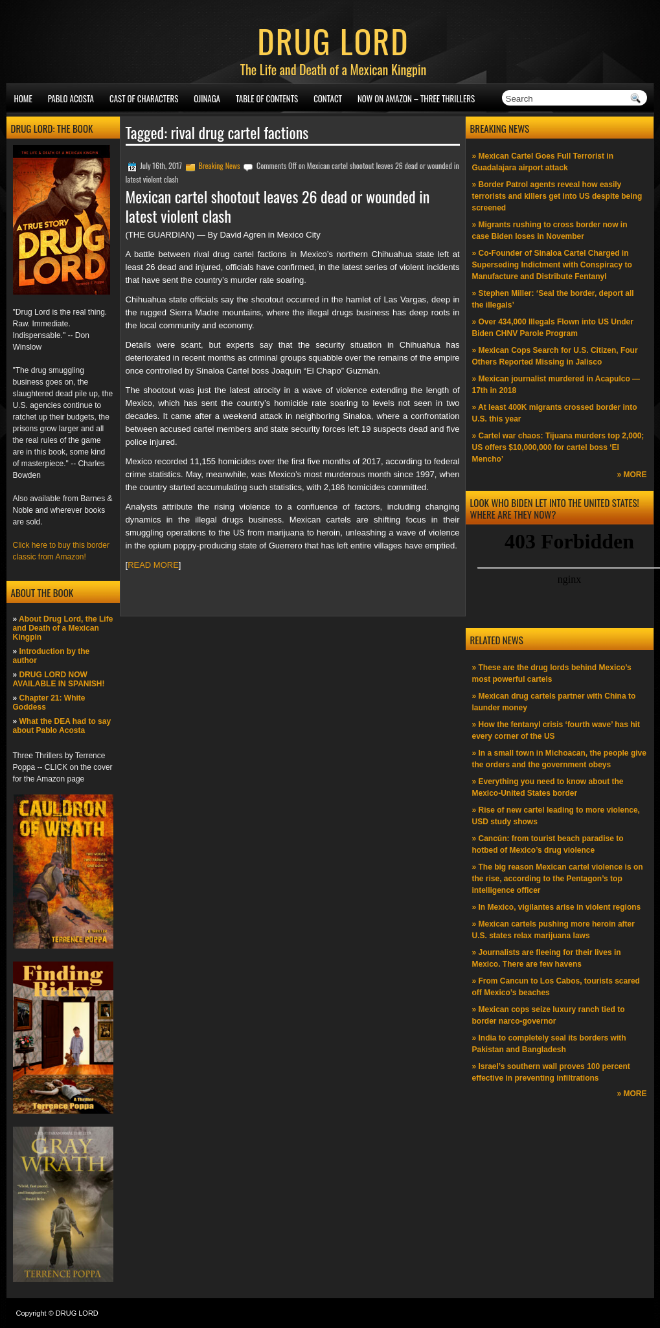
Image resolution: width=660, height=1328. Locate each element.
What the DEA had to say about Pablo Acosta (62, 726)
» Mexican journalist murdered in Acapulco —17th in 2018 (556, 384)
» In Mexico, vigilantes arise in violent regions (556, 907)
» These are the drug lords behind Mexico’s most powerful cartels (552, 673)
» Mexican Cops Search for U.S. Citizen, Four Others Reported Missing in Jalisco (555, 356)
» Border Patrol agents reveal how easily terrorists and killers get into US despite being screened (557, 196)
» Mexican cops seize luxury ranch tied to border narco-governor (548, 1015)
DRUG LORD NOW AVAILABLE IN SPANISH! (59, 679)
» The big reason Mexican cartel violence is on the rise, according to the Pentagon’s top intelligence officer (557, 878)
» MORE (631, 474)
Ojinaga (207, 98)
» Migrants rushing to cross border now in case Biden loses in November (550, 230)
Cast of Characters (143, 98)
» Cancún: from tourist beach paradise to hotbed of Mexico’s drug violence (548, 844)
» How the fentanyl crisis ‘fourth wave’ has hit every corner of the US (556, 730)
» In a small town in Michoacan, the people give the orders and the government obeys (559, 758)
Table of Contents (267, 98)
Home (23, 98)
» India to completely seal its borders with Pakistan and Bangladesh (549, 1043)
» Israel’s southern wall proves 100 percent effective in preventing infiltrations (551, 1072)
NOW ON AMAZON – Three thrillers (416, 98)
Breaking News (219, 165)
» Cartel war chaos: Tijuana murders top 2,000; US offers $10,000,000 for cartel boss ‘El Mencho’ (558, 447)
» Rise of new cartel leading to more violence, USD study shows (556, 815)
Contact (327, 98)
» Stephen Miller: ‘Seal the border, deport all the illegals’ (553, 299)
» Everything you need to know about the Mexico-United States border (548, 787)
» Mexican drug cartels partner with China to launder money (554, 702)
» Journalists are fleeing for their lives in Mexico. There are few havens (546, 958)
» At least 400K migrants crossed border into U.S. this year (554, 413)
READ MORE (153, 565)
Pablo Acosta (71, 98)
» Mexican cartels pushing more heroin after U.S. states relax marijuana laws (553, 929)
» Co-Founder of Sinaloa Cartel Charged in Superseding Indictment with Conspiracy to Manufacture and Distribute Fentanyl (552, 265)
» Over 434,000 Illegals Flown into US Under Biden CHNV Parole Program (552, 327)
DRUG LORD (333, 40)
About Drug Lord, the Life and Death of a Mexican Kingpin (63, 628)
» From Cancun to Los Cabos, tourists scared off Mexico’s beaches (556, 986)
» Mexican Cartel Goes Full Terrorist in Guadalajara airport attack (543, 162)
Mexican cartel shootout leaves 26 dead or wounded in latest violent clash (278, 206)
